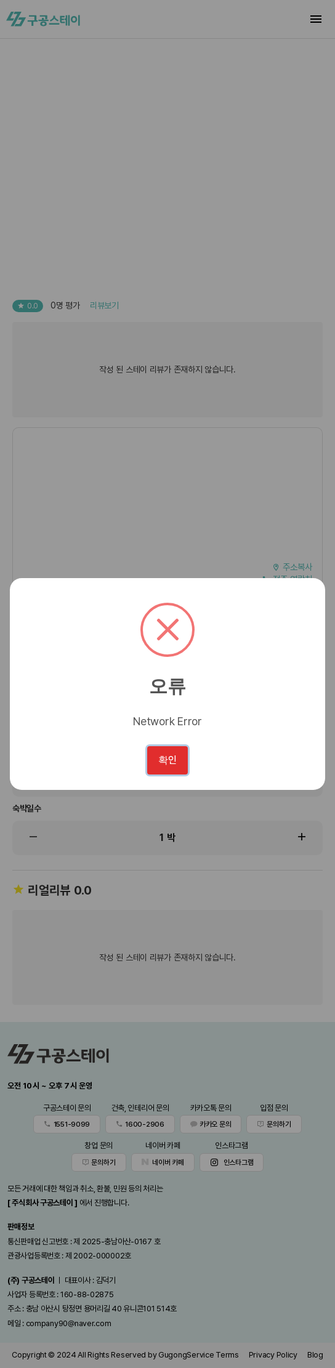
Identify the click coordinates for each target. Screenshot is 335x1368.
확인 (167, 760)
